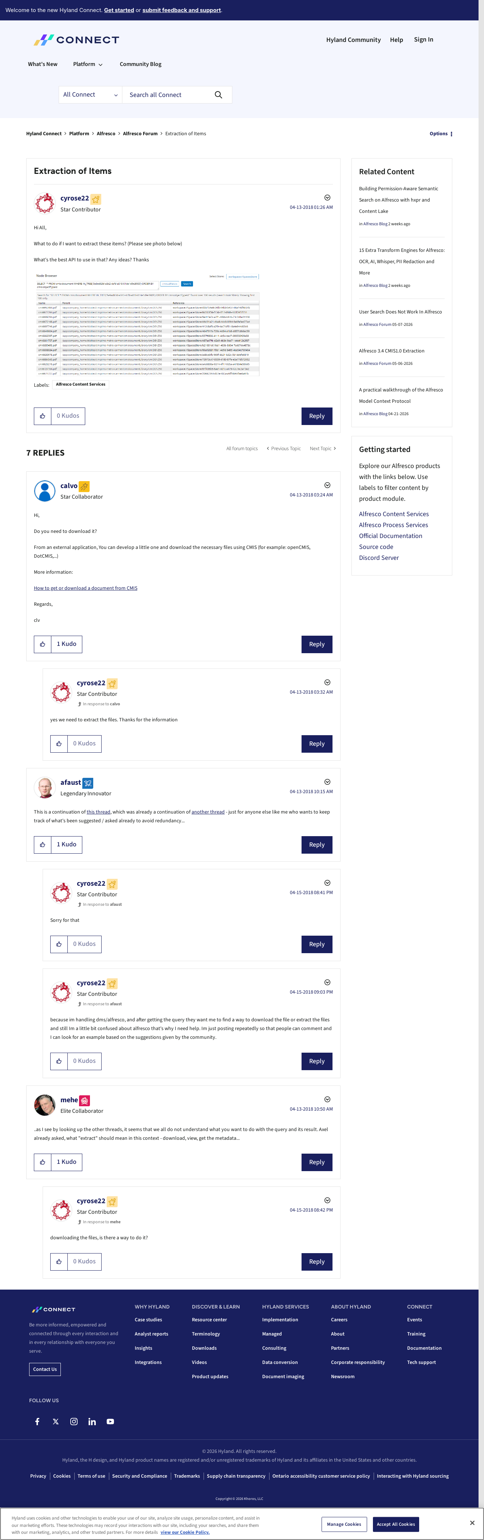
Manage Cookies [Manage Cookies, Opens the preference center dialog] (344, 1524)
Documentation (424, 1348)
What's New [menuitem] (43, 64)
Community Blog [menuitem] (140, 64)
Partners (340, 1348)
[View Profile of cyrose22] (74, 198)
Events (414, 1319)
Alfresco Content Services (80, 384)
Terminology (206, 1334)
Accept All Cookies (396, 1524)
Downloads (204, 1348)
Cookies (62, 1476)
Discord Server (379, 557)
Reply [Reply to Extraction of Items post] (317, 416)
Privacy (38, 1476)
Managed (272, 1334)
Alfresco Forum (140, 133)
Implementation (280, 1319)
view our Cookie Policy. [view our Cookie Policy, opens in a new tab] (185, 1532)
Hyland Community (353, 39)
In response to (101, 704)
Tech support (421, 1362)
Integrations (148, 1362)
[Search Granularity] (90, 95)
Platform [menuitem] (84, 64)
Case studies (148, 1319)
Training (416, 1334)
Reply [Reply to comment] (317, 644)
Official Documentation (390, 536)
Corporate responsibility (358, 1362)
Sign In (423, 39)
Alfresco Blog (375, 224)
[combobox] (177, 95)
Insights (143, 1348)
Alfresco (106, 133)
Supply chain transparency (236, 1476)
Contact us (45, 1369)
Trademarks (187, 1476)
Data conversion (280, 1362)
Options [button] (439, 133)
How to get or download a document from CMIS (85, 588)
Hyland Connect (44, 133)
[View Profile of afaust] (70, 782)
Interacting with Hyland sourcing (413, 1476)
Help (396, 39)
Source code (376, 546)
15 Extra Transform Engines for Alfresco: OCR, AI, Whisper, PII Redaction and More (402, 262)
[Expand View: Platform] (100, 64)
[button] (42, 416)
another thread (208, 812)
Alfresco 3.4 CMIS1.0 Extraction (392, 351)
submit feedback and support (181, 10)
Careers (339, 1319)
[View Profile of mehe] (69, 1100)
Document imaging (283, 1376)
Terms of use (91, 1476)
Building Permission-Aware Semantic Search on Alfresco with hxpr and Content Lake (398, 200)
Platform (79, 133)
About (338, 1334)
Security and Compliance (139, 1476)
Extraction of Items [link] (185, 133)
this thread (98, 812)
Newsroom (343, 1376)
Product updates (210, 1376)
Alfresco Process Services (393, 525)
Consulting (274, 1348)
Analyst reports (151, 1334)
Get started (119, 10)
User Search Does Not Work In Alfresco (400, 312)
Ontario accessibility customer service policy (321, 1476)
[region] (242, 1524)
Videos (199, 1362)
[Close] (472, 1523)
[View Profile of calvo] (69, 486)
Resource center (209, 1319)
